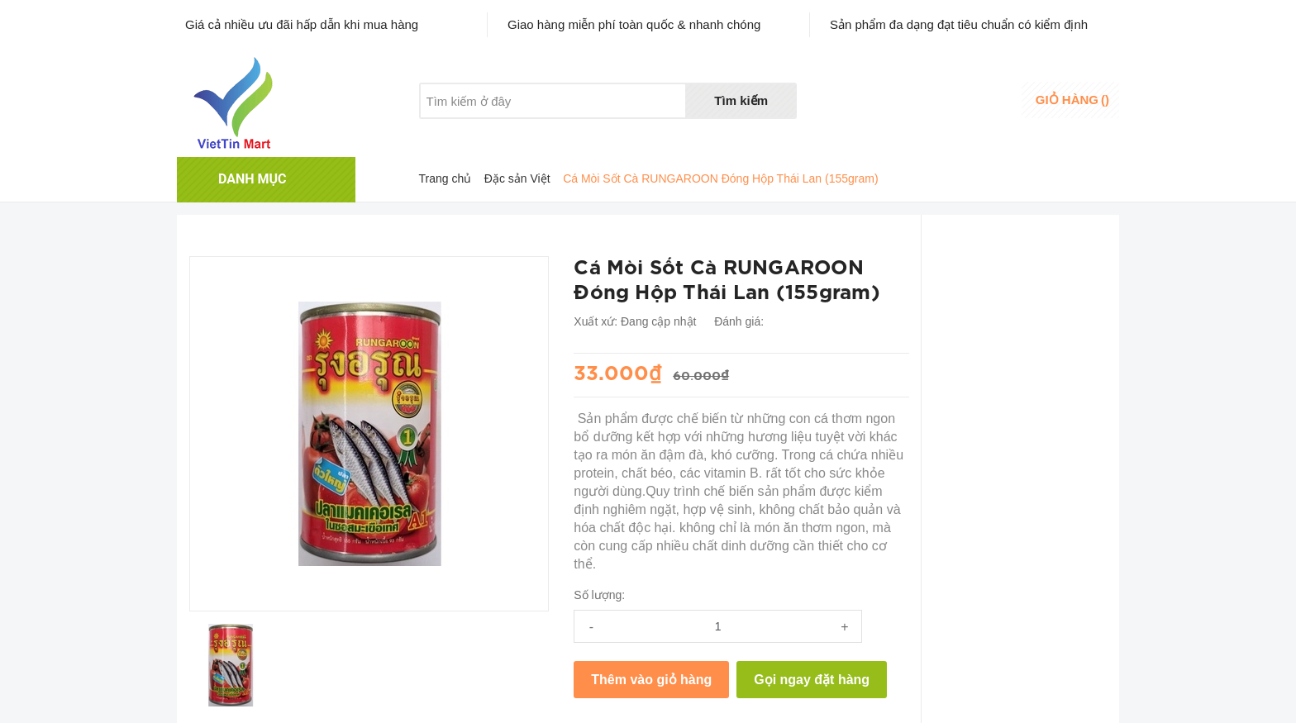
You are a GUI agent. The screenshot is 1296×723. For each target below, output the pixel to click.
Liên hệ (612, 132)
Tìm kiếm (741, 100)
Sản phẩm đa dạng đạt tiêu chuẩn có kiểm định (959, 24)
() (1072, 100)
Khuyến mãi (531, 132)
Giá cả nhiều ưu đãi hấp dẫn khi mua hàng (301, 24)
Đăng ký (976, 110)
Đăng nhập (984, 95)
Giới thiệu (444, 132)
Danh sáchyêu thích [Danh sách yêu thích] (892, 102)
